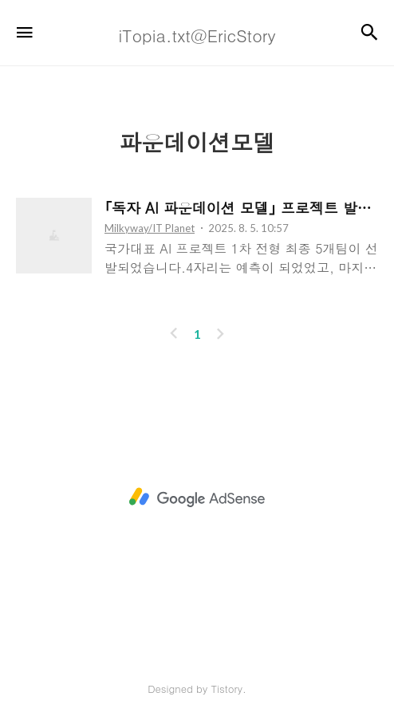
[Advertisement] (197, 497)
